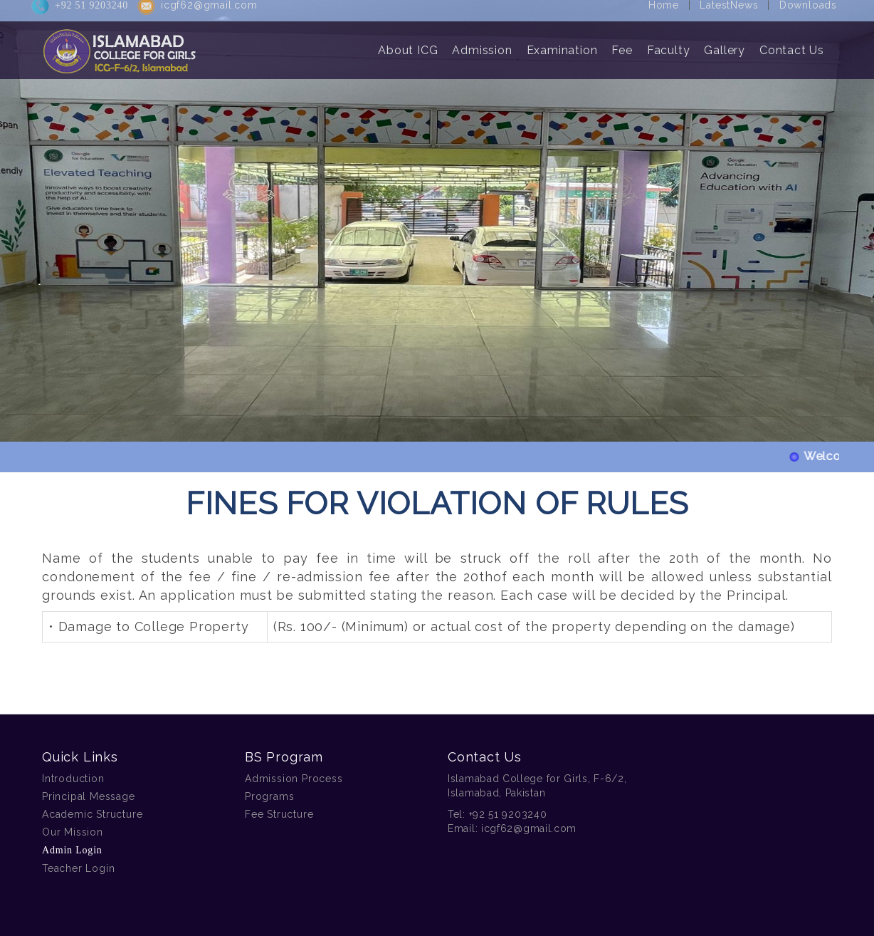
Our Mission (72, 832)
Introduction (73, 778)
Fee (621, 44)
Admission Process (294, 778)
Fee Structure (279, 814)
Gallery (724, 44)
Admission (482, 44)
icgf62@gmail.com (528, 828)
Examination (562, 44)
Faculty (668, 44)
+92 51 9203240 (508, 814)
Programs (269, 796)
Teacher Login (78, 868)
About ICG (408, 44)
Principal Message (88, 796)
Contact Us (791, 44)
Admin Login (72, 850)
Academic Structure (92, 814)
